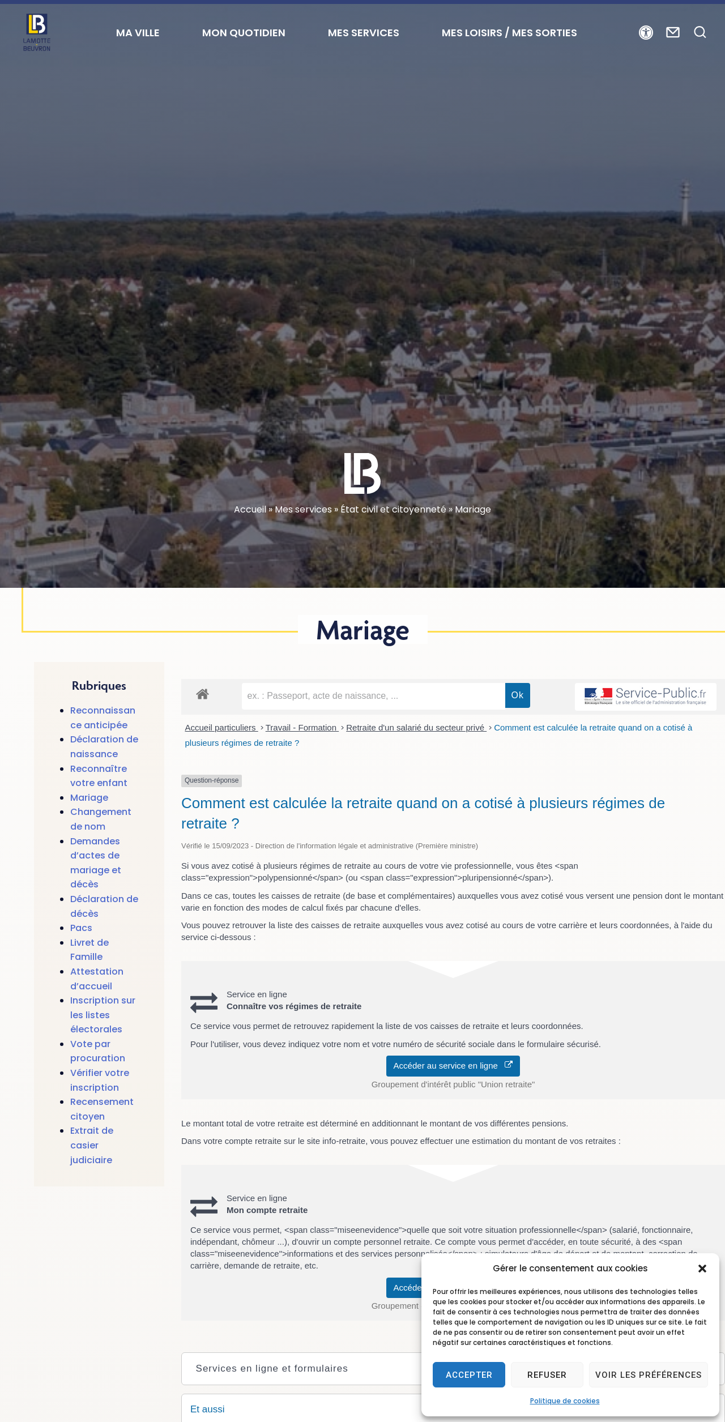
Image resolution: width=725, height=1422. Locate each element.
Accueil (250, 509)
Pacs (81, 927)
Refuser (547, 1375)
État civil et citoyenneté (393, 509)
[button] (702, 1268)
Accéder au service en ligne (453, 1065)
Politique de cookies (565, 1401)
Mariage (89, 797)
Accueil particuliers (221, 727)
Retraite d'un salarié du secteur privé (416, 727)
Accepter (469, 1375)
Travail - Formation (302, 727)
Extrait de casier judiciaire (91, 1145)
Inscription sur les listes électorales (102, 1015)
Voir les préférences (648, 1375)
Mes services (303, 509)
